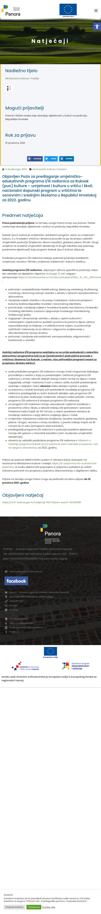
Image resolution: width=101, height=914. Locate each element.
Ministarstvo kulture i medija (22, 78)
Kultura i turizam (57, 169)
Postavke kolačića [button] (14, 907)
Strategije (51, 273)
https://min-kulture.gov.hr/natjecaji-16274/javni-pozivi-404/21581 (41, 502)
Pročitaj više (48, 907)
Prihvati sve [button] (33, 907)
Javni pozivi (39, 169)
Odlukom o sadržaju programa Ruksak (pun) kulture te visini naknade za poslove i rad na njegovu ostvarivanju (53, 444)
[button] (97, 27)
